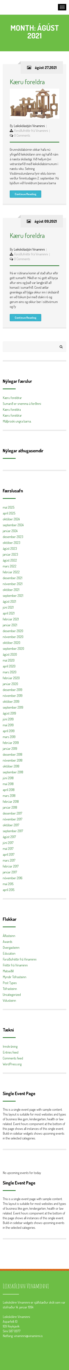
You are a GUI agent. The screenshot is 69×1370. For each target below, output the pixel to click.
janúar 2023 (10, 554)
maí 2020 (9, 660)
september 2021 (13, 596)
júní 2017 (8, 843)
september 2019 (13, 707)
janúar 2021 (10, 625)
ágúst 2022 (10, 560)
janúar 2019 (10, 749)
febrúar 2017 (11, 866)
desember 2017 (12, 813)
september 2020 (13, 648)
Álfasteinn (9, 936)
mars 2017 (9, 860)
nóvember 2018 (12, 760)
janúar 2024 (10, 531)
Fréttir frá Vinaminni (15, 965)
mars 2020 (9, 672)
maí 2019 (8, 725)
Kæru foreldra (27, 81)
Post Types (10, 983)
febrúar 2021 (11, 619)
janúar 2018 (10, 807)
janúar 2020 (10, 684)
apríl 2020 (9, 666)
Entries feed (10, 1052)
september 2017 (13, 831)
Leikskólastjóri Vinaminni (29, 126)
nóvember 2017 (12, 819)
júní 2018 (8, 778)
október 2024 (11, 519)
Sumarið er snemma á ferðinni (22, 404)
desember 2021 (12, 578)
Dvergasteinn (11, 947)
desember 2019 (12, 690)
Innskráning (10, 1046)
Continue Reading (25, 194)
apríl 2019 (9, 731)
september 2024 (13, 525)
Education (9, 953)
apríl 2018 (9, 790)
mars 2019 (9, 737)
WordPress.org (12, 1064)
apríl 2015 (9, 890)
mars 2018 (9, 796)
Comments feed (13, 1058)
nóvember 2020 (13, 637)
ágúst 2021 (9, 601)
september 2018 (13, 772)
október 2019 (11, 701)
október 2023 (11, 543)
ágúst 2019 (9, 713)
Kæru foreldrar (12, 398)
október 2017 (11, 825)
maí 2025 (9, 507)
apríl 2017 (8, 854)
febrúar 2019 (11, 743)
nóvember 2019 (12, 696)
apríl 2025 (9, 513)
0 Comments (22, 135)
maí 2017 (8, 849)
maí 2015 (8, 884)
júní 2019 (8, 719)
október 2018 (11, 766)
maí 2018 (8, 784)
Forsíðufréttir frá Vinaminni (31, 131)
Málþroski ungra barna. (17, 421)
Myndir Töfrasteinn (14, 977)
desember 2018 (12, 754)
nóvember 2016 (12, 878)
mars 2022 (9, 566)
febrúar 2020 (11, 678)
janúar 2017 (10, 872)
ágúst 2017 (9, 837)
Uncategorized (12, 995)
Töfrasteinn (10, 989)
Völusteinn (9, 1000)
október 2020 (11, 643)
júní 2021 (8, 607)
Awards (7, 942)
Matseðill (8, 971)
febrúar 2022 (11, 572)
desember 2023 (13, 537)
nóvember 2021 (12, 584)
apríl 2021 (9, 613)
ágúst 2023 (10, 548)
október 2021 (11, 590)
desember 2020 (13, 631)
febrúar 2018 (11, 801)
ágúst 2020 (10, 654)
